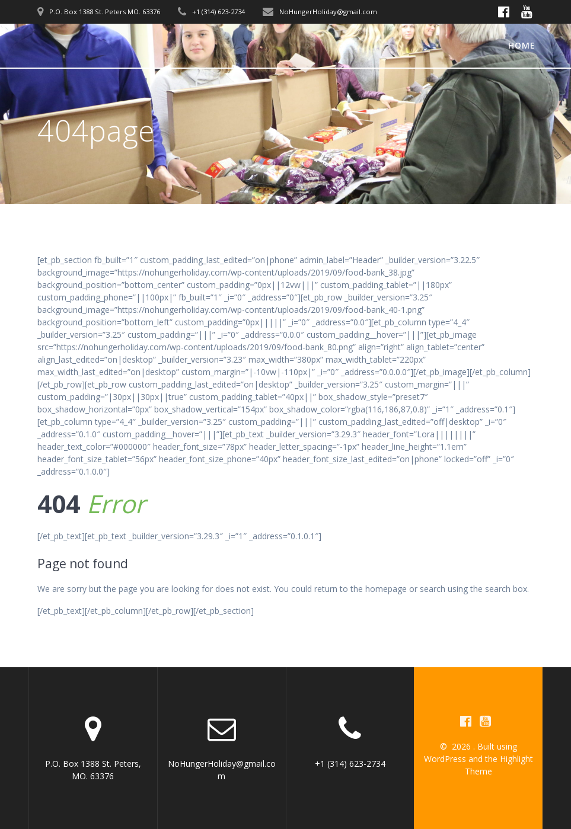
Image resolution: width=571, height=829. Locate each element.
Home (521, 45)
